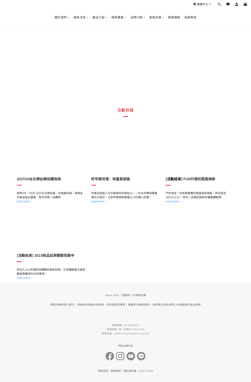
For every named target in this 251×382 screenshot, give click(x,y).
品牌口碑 (138, 17)
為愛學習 (190, 17)
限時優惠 (118, 17)
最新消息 (81, 17)
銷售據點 (174, 17)
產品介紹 (99, 17)
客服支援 (156, 17)
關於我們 (62, 17)
